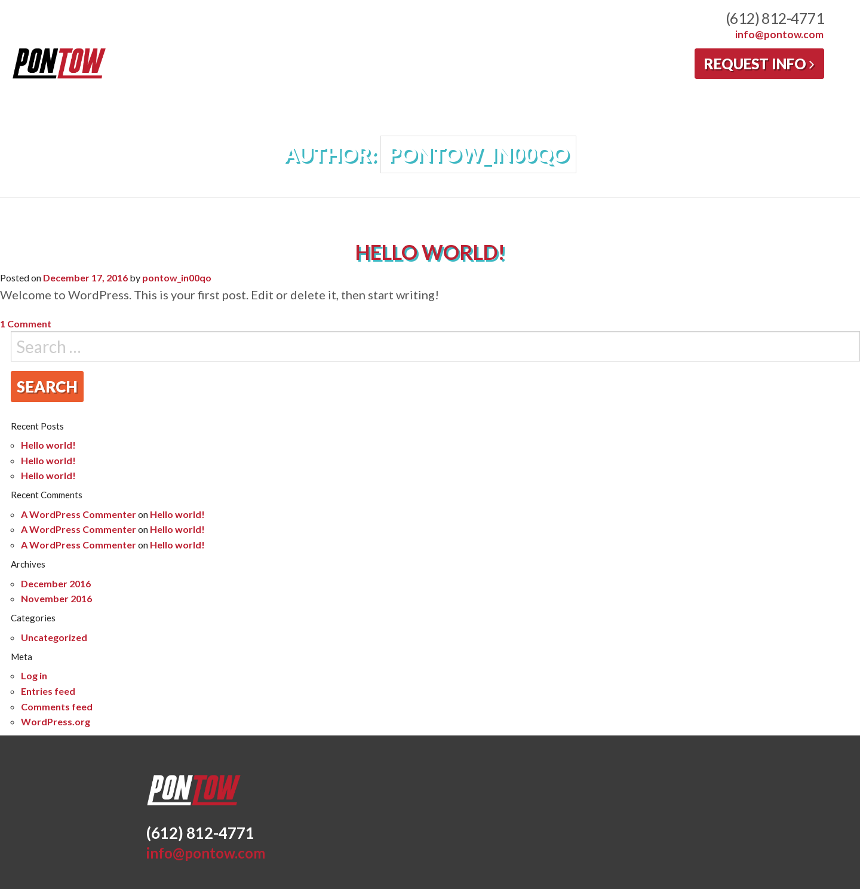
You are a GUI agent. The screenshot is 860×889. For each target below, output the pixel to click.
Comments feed (57, 706)
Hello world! (430, 252)
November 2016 (56, 598)
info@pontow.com (779, 34)
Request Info (759, 63)
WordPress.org (55, 721)
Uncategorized (54, 637)
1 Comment (25, 323)
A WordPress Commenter (78, 514)
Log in (34, 675)
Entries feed (48, 691)
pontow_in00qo (176, 277)
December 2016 (56, 583)
